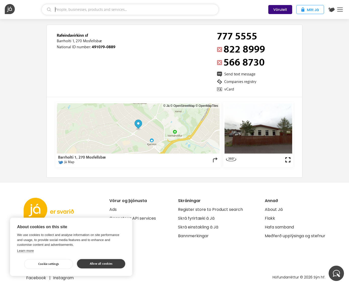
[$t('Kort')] (331, 9)
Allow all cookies (101, 264)
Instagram (63, 278)
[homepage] (22, 9)
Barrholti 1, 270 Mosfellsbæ (79, 40)
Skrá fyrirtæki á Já (196, 218)
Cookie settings (48, 264)
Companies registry (240, 81)
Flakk (270, 218)
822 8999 (244, 49)
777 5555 (237, 36)
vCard (229, 89)
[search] (130, 9)
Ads (113, 209)
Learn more (25, 251)
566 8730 (244, 62)
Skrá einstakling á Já (198, 227)
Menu (340, 9)
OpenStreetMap (184, 106)
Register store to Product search (210, 209)
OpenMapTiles (208, 106)
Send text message (239, 74)
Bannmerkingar (193, 236)
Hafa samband (279, 227)
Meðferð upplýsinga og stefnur (295, 236)
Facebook (36, 278)
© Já (166, 106)
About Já (274, 209)
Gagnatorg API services (132, 218)
